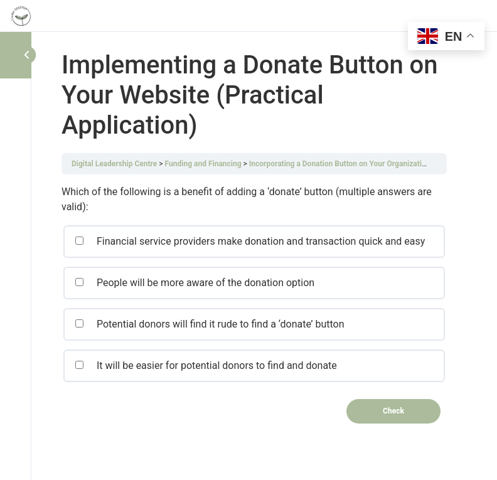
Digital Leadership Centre (114, 163)
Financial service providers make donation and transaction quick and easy (250, 241)
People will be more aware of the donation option (194, 283)
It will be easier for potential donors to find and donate (206, 365)
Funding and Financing (203, 163)
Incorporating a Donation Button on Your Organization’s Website (356, 163)
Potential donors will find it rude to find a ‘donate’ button (210, 324)
